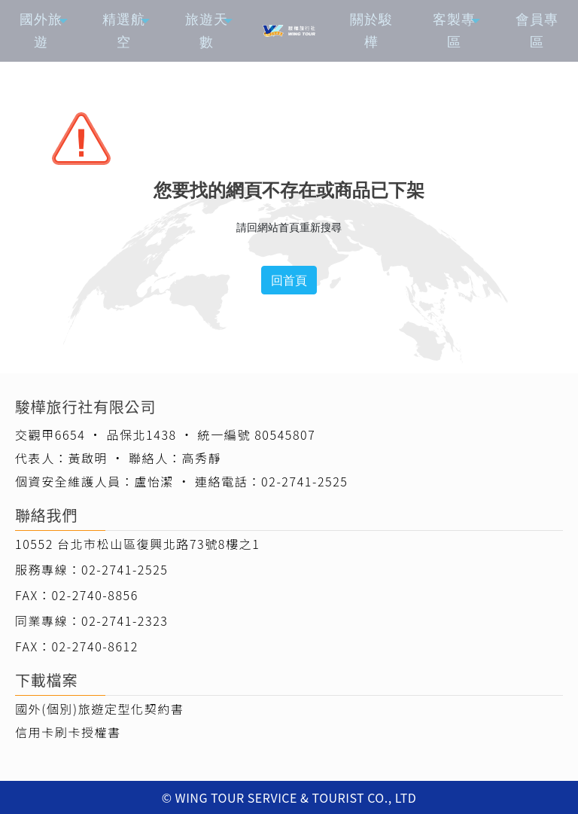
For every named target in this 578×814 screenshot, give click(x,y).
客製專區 (454, 30)
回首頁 (289, 280)
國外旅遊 (41, 30)
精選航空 (123, 30)
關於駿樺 (371, 30)
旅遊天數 (206, 30)
